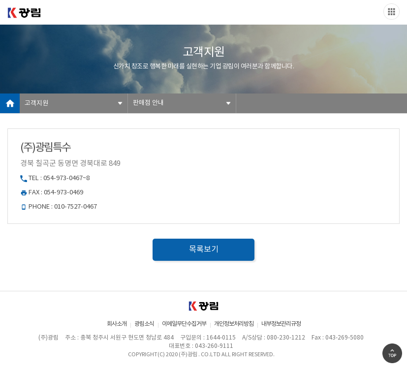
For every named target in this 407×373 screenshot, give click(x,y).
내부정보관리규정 (281, 324)
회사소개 (116, 324)
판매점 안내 (148, 103)
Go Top (392, 353)
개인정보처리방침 (233, 324)
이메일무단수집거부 (184, 324)
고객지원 (36, 103)
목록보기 (204, 249)
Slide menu (391, 11)
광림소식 (144, 324)
